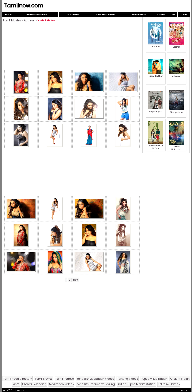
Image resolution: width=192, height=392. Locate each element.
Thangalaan (176, 111)
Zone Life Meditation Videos (95, 379)
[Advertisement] (72, 47)
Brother (176, 45)
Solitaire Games (169, 384)
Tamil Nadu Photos (105, 14)
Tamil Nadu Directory (36, 14)
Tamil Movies (72, 14)
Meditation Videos (61, 384)
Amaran (155, 45)
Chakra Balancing (34, 384)
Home (8, 14)
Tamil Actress (139, 14)
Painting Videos (127, 379)
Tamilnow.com (23, 5)
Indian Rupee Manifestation (136, 384)
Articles (161, 14)
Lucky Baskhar (155, 74)
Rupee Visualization (154, 379)
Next (75, 279)
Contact (185, 390)
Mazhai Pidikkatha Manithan (176, 148)
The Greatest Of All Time (155, 146)
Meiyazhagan (155, 110)
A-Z (173, 14)
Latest (184, 14)
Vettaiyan (176, 75)
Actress (29, 20)
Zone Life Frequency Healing (96, 384)
